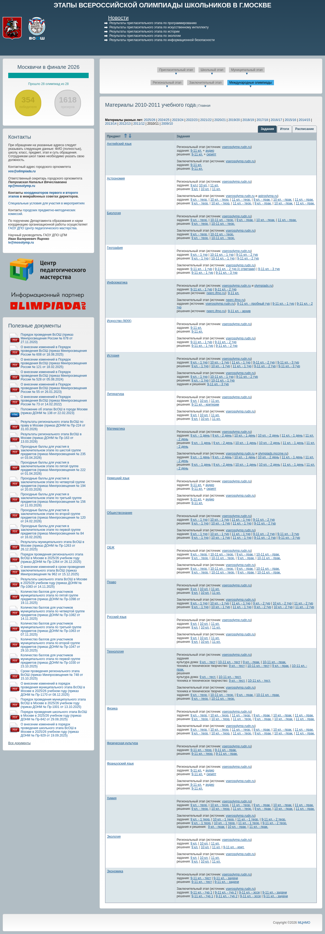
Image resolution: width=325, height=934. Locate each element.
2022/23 (191, 120)
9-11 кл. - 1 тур (201, 269)
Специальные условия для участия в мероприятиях (46, 203)
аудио (210, 150)
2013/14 (110, 123)
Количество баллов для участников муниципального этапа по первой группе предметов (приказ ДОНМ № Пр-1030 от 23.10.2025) (50, 660)
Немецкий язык (118, 478)
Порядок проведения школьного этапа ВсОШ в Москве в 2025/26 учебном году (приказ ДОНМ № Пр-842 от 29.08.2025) (54, 715)
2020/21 (220, 120)
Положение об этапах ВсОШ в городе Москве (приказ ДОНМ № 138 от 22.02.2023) (54, 411)
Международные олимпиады (250, 82)
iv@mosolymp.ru (21, 242)
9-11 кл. (196, 150)
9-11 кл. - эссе (249, 892)
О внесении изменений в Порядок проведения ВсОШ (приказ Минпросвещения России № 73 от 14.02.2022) (54, 400)
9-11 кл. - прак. (226, 750)
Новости (118, 18)
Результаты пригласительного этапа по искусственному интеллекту (159, 27)
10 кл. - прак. (282, 199)
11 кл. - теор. (241, 199)
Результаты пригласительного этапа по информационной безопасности (162, 40)
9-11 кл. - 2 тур (247, 255)
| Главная (203, 105)
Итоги (284, 129)
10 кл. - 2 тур (282, 603)
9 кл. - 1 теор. (200, 819)
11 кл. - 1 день (292, 435)
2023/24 (177, 120)
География (115, 248)
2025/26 (149, 120)
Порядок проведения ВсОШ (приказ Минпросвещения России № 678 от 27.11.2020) (47, 338)
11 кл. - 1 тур (241, 362)
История (113, 355)
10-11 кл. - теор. (222, 220)
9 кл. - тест (207, 662)
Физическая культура (122, 743)
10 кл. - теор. (219, 199)
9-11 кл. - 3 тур (269, 269)
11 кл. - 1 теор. (248, 819)
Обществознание (119, 513)
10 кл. (203, 185)
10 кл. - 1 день (244, 435)
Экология (114, 836)
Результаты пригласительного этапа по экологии (145, 36)
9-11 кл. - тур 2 (226, 892)
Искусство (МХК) (119, 321)
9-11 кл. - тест (201, 878)
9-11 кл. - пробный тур (253, 304)
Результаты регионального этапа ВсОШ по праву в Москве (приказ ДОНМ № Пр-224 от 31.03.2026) (53, 425)
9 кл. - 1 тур (199, 255)
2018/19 (248, 120)
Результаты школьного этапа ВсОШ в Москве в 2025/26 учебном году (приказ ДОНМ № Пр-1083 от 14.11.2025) (54, 583)
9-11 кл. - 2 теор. (273, 819)
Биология (114, 213)
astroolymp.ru (267, 196)
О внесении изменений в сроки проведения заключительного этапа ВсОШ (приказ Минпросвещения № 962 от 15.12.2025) (53, 570)
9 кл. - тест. (208, 677)
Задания (267, 129)
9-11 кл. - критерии (205, 404)
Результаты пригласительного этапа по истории (144, 31)
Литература (115, 394)
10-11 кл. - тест (229, 662)
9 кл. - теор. (199, 199)
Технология (115, 651)
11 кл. (214, 185)
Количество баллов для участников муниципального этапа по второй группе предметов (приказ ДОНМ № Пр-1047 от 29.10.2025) (50, 644)
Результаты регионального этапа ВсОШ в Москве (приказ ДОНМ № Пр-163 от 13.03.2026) (51, 437)
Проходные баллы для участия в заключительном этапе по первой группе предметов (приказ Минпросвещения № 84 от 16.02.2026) (52, 531)
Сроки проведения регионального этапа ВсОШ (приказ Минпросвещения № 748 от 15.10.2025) (52, 674)
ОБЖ (110, 547)
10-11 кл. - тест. (230, 677)
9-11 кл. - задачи (226, 878)
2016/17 (276, 120)
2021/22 (206, 120)
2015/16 (290, 120)
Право (111, 582)
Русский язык (117, 617)
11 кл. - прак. (304, 199)
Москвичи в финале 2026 (48, 67)
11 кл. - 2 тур (303, 603)
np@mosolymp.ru (21, 186)
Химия (111, 798)
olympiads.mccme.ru (272, 453)
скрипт (211, 154)
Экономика (115, 871)
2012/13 (124, 123)
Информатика (117, 282)
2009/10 (167, 123)
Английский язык (119, 144)
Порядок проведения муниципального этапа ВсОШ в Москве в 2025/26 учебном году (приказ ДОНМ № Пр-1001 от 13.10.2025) (53, 703)
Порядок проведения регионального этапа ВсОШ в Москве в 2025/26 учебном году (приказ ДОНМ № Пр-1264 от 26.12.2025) (52, 558)
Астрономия (116, 178)
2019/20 (234, 120)
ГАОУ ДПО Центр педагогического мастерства (42, 228)
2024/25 (163, 120)
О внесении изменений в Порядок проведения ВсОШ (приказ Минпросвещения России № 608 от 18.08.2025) (54, 350)
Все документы (19, 743)
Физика (112, 708)
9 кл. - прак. (262, 199)
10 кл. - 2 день (268, 435)
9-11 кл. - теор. (201, 750)
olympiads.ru (263, 286)
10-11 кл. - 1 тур (222, 255)
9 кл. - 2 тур (261, 603)
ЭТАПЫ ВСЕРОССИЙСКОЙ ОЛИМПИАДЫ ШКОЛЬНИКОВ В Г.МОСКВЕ (163, 5)
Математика (116, 428)
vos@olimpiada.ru (22, 171)
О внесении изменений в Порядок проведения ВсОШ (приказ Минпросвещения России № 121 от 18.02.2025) (54, 363)
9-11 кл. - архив (239, 311)
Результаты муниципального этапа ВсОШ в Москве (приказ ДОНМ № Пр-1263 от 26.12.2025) (52, 545)
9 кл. (194, 185)
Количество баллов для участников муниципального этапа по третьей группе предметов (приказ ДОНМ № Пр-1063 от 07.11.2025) (51, 629)
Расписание (304, 129)
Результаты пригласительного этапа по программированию (152, 23)
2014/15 (304, 120)
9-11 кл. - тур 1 (201, 892)
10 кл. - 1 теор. (224, 819)
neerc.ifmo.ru (215, 293)
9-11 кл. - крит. (234, 847)
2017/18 (262, 120)
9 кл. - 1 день (200, 435)
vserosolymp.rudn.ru (236, 147)
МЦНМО (304, 922)
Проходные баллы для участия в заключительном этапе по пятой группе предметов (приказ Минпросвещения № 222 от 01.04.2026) (53, 468)
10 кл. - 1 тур (219, 362)
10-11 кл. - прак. (268, 554)
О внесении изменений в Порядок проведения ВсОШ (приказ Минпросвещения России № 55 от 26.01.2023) (54, 388)
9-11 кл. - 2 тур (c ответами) (235, 269)
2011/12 (139, 123)
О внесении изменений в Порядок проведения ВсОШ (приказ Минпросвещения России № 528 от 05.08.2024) (54, 375)
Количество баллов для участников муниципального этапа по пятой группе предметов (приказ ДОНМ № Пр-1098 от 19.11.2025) (50, 597)
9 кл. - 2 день (222, 435)
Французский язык (120, 763)
